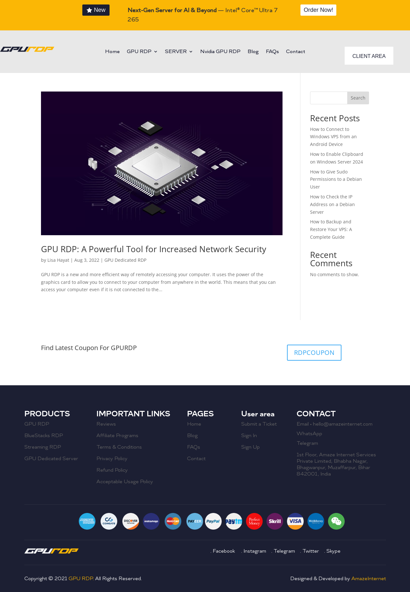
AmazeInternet (368, 578)
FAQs (272, 52)
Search (358, 98)
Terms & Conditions (119, 447)
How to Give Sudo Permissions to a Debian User (336, 179)
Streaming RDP (42, 447)
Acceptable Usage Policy (124, 481)
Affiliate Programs (117, 435)
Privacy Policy (111, 458)
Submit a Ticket (259, 424)
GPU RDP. (82, 578)
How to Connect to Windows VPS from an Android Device (333, 137)
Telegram (307, 443)
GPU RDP (139, 52)
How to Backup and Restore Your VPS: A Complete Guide (331, 229)
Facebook (224, 551)
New (99, 10)
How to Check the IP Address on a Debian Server (332, 204)
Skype (333, 551)
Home (112, 52)
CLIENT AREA (369, 56)
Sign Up (250, 447)
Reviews (106, 424)
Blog (253, 52)
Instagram (255, 551)
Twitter (310, 551)
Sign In (249, 435)
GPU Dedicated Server (51, 458)
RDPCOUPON (314, 352)
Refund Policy (112, 470)
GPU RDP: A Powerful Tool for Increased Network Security (153, 249)
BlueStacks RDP (43, 435)
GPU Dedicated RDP (125, 260)
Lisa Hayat (58, 260)
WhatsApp (309, 433)
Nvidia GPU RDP (220, 52)
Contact (295, 52)
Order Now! (318, 10)
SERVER (176, 52)
